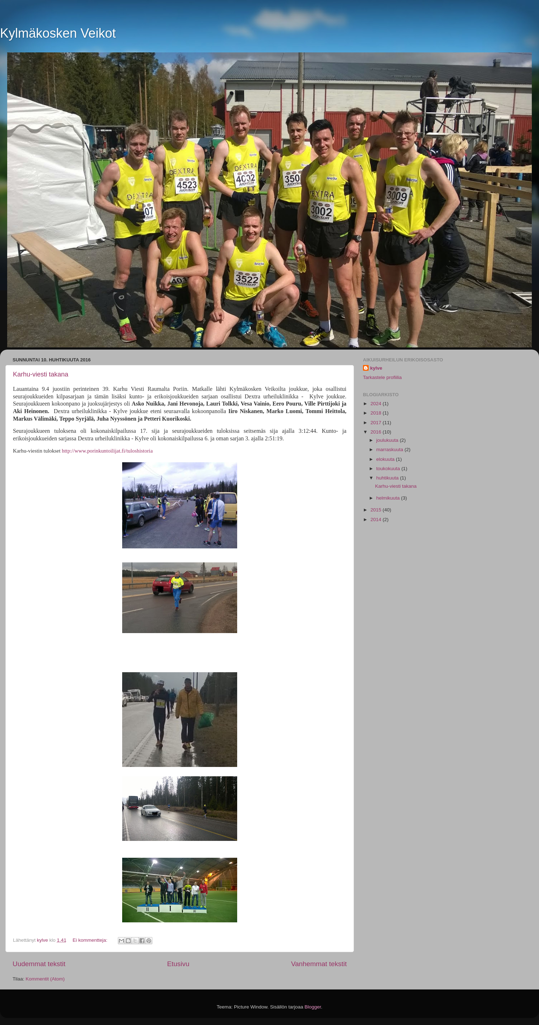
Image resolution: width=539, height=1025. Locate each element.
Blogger (313, 1007)
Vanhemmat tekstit (319, 964)
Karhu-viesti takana (40, 374)
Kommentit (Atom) (45, 979)
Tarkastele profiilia (382, 377)
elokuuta (386, 459)
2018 (376, 413)
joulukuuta (388, 440)
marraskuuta (390, 449)
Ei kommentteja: (91, 940)
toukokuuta (388, 468)
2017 (376, 422)
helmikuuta (388, 498)
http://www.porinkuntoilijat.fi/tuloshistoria (107, 451)
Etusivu (178, 964)
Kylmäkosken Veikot (58, 33)
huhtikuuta (388, 478)
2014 (376, 519)
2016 (376, 432)
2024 (376, 403)
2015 (376, 509)
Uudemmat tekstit (39, 964)
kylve (376, 368)
